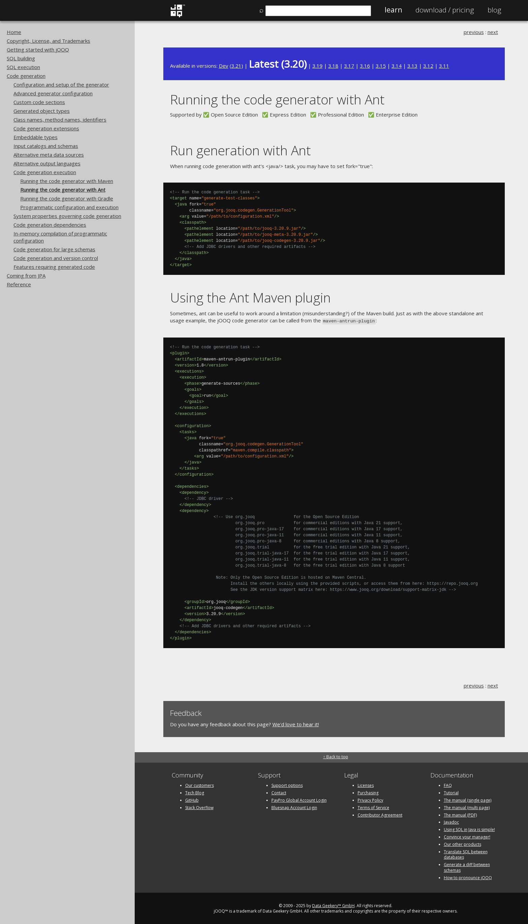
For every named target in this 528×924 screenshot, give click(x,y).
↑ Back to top (335, 756)
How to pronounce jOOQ (468, 877)
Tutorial (451, 792)
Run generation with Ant (240, 150)
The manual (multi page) (467, 807)
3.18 (333, 65)
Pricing (445, 9)
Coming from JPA (26, 275)
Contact (278, 792)
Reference (19, 284)
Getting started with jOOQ (38, 49)
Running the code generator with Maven (66, 181)
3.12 (428, 65)
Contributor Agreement (380, 814)
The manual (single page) (467, 799)
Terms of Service (373, 807)
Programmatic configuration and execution (69, 207)
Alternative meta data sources (48, 154)
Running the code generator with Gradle (66, 198)
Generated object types (41, 110)
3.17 (349, 65)
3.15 (381, 65)
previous (474, 32)
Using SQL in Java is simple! (469, 829)
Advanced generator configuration (53, 93)
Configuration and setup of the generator (61, 84)
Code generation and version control (55, 258)
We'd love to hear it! (295, 723)
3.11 (444, 65)
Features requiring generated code (54, 266)
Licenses (366, 785)
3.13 (412, 65)
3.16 (365, 65)
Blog (494, 9)
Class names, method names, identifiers (59, 119)
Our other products (462, 844)
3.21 (236, 65)
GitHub (192, 799)
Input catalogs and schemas (45, 145)
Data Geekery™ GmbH (333, 905)
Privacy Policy (370, 799)
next (493, 32)
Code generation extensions (46, 128)
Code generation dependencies (49, 224)
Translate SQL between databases (466, 854)
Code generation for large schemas (54, 249)
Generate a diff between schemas (467, 866)
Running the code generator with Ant (62, 189)
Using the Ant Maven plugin (250, 297)
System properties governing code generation (67, 216)
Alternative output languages (46, 163)
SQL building (21, 58)
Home (14, 32)
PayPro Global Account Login (299, 799)
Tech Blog (194, 792)
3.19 (317, 65)
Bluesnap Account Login (294, 807)
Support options (287, 785)
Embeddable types (35, 137)
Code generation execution (44, 172)
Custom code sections (39, 102)
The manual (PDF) (460, 814)
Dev (223, 65)
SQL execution (23, 67)
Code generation (26, 75)
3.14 (397, 65)
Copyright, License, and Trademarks (48, 40)
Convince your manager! (467, 836)
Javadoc (451, 821)
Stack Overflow (199, 807)
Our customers (199, 785)
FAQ (448, 785)
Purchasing (368, 792)
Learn (393, 9)
